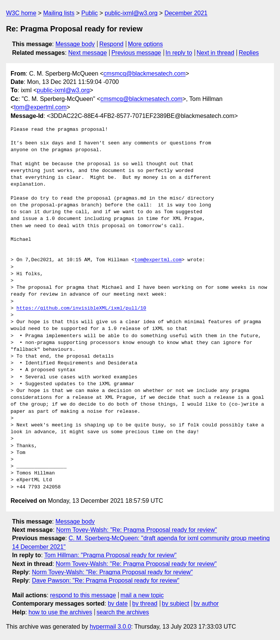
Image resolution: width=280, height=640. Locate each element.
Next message (87, 53)
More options (145, 44)
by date (117, 603)
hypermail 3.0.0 (110, 626)
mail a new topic (142, 595)
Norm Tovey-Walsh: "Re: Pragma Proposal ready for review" (136, 530)
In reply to (179, 53)
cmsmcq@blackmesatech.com (145, 73)
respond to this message (83, 595)
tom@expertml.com (40, 107)
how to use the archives (60, 612)
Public (89, 13)
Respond (111, 44)
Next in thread (215, 53)
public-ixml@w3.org (131, 13)
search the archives (123, 612)
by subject (175, 603)
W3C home (21, 13)
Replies (249, 53)
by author (206, 603)
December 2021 (185, 13)
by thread (145, 603)
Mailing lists (58, 13)
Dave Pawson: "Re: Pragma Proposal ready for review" (105, 580)
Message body (75, 44)
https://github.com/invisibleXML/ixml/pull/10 (81, 308)
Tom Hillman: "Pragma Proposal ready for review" (110, 555)
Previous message (136, 53)
